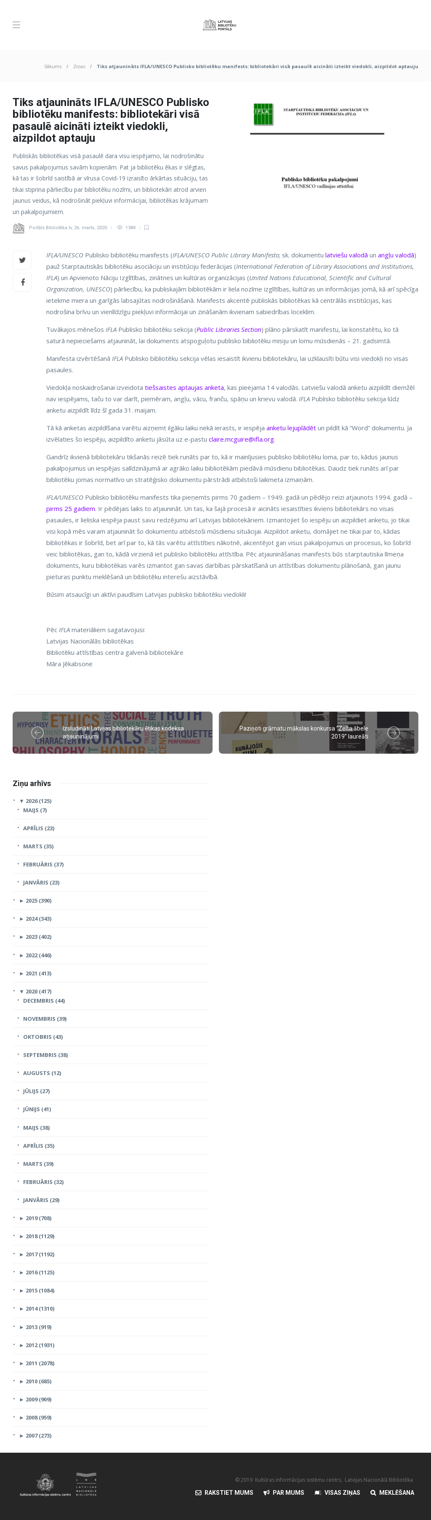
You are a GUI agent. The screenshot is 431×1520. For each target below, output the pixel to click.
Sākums (52, 66)
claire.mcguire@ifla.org (241, 439)
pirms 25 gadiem (70, 508)
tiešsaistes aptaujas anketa (184, 387)
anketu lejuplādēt (291, 428)
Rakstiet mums (229, 1492)
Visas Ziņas (342, 1492)
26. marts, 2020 (90, 227)
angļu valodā (396, 255)
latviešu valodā (346, 255)
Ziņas (79, 66)
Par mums (288, 1492)
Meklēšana (396, 1492)
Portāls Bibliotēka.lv (50, 227)
